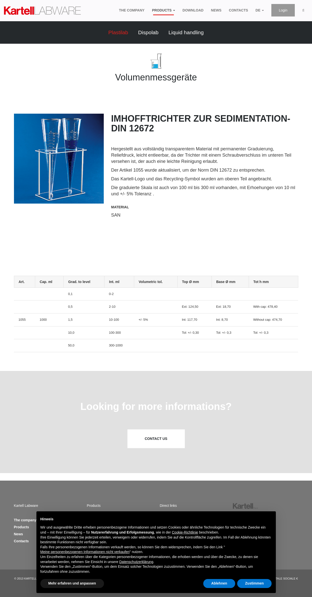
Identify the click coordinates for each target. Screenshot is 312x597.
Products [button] (163, 10)
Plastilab (118, 32)
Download (193, 9)
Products (21, 527)
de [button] (260, 10)
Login (283, 10)
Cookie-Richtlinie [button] (185, 532)
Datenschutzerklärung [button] (136, 562)
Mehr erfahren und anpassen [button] (72, 583)
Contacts (238, 9)
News (216, 9)
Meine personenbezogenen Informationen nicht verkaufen (85, 552)
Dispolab (148, 32)
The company (131, 9)
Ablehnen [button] (219, 583)
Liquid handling (186, 32)
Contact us (156, 439)
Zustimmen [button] (254, 583)
